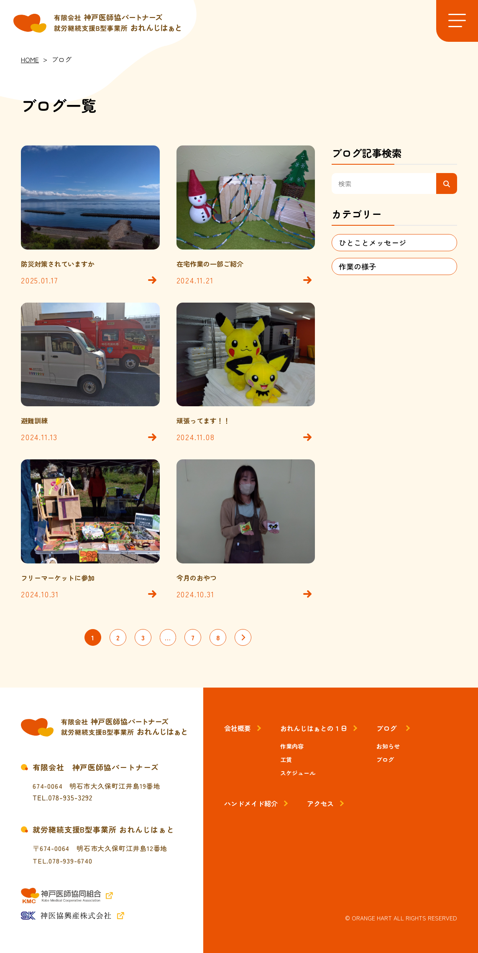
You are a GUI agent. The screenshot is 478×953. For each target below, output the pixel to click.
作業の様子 (357, 266)
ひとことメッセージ (372, 242)
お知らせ (388, 746)
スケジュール (297, 773)
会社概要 (237, 728)
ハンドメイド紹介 (251, 803)
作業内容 (292, 746)
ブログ (386, 728)
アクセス (320, 803)
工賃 (286, 759)
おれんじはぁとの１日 (313, 728)
